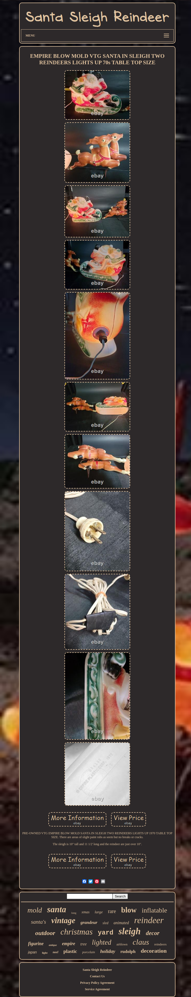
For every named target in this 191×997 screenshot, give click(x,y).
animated (121, 923)
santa (56, 909)
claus (141, 942)
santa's (38, 922)
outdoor (45, 933)
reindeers (160, 944)
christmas (76, 931)
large (99, 912)
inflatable (154, 910)
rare (112, 911)
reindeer (149, 920)
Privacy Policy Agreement (97, 983)
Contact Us (97, 976)
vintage (63, 920)
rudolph (128, 951)
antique (53, 945)
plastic (70, 951)
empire (68, 943)
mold (34, 910)
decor (152, 933)
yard (105, 933)
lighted (101, 942)
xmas (86, 912)
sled (105, 923)
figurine (35, 943)
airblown (122, 944)
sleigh (130, 931)
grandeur (88, 922)
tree (83, 944)
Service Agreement (97, 989)
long (73, 912)
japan (32, 952)
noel (55, 952)
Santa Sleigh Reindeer (97, 970)
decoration (154, 950)
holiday (107, 951)
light (44, 952)
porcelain (88, 952)
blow (129, 910)
